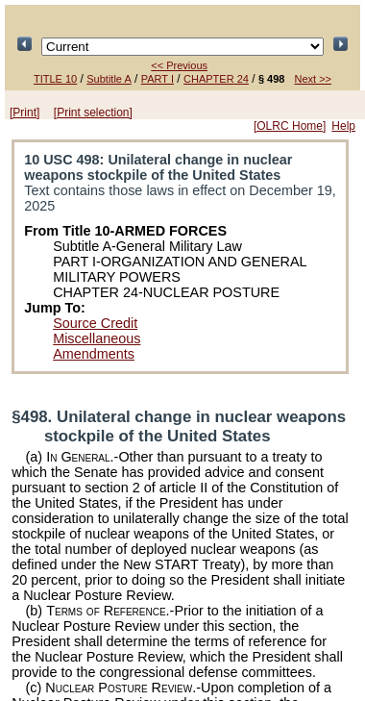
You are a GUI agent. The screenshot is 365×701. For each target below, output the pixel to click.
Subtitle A (108, 79)
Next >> (312, 79)
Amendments (93, 354)
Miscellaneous (96, 338)
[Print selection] (93, 112)
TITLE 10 (55, 79)
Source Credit (95, 323)
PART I (157, 79)
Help (343, 126)
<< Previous (179, 65)
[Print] (24, 112)
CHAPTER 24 (216, 79)
